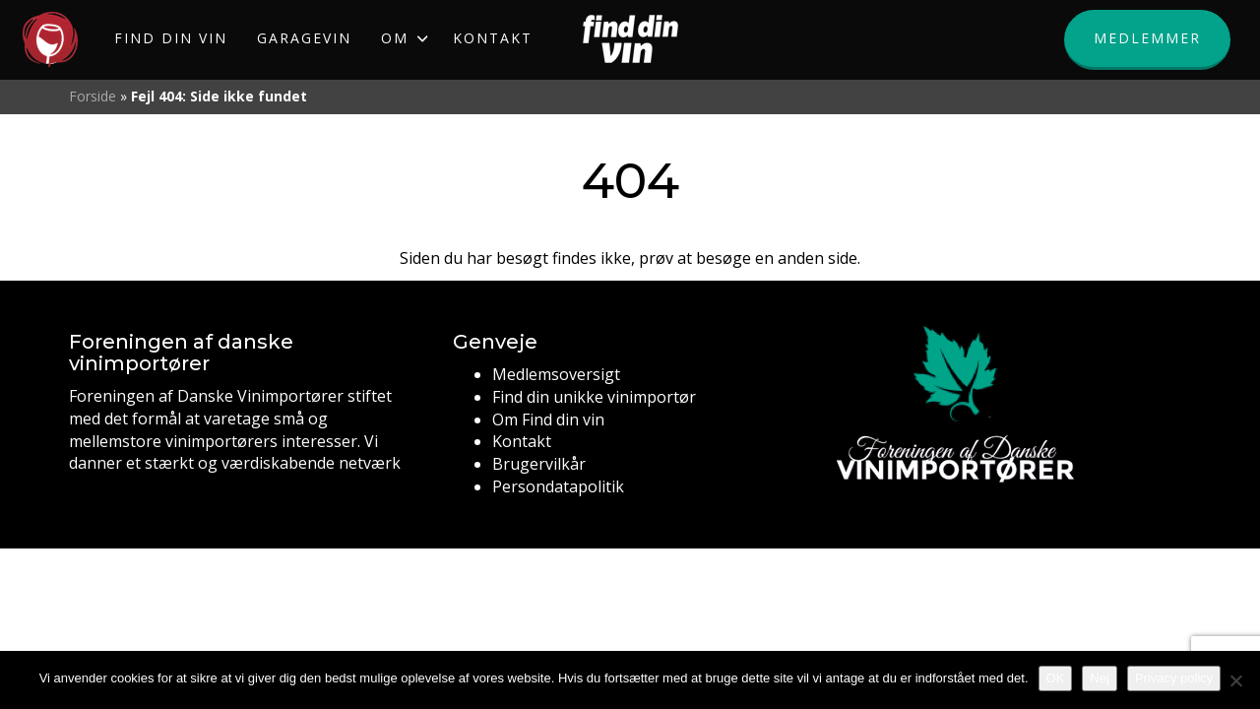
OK (1055, 678)
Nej (1099, 678)
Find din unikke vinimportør (594, 397)
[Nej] (1235, 680)
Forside (92, 96)
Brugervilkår (539, 464)
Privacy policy (1174, 678)
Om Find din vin (548, 419)
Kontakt (521, 441)
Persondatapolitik (558, 486)
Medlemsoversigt (556, 374)
